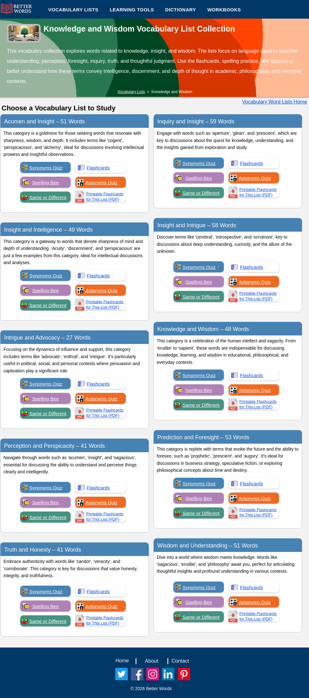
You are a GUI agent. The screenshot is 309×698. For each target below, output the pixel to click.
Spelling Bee (45, 182)
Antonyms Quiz (101, 182)
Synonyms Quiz (45, 167)
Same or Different (47, 197)
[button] (132, 9)
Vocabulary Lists (131, 92)
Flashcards (98, 167)
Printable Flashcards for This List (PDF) (105, 197)
